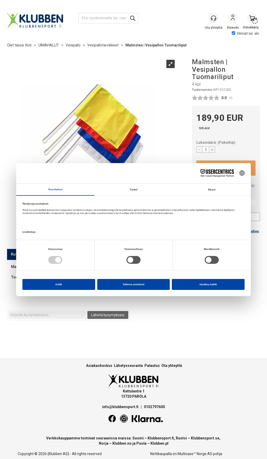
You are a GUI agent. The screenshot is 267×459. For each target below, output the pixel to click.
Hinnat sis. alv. (246, 33)
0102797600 (154, 407)
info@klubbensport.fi (120, 407)
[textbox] (47, 315)
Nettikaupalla (161, 454)
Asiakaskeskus (99, 365)
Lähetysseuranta (128, 365)
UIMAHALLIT (48, 45)
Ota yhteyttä (171, 365)
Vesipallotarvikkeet (103, 45)
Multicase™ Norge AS (195, 454)
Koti (28, 45)
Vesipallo (73, 45)
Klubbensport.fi (161, 438)
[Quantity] (206, 149)
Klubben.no (122, 443)
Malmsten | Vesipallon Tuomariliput (156, 45)
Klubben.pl (159, 443)
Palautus (152, 365)
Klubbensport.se (205, 438)
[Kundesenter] (213, 18)
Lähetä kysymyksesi (107, 315)
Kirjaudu (232, 18)
